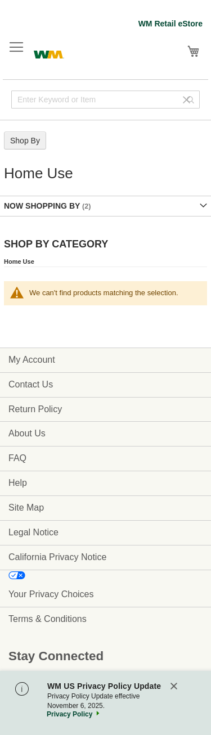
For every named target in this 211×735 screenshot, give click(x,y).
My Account (31, 359)
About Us (27, 433)
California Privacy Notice (57, 557)
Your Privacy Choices (50, 594)
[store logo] (49, 53)
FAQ (17, 458)
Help (17, 483)
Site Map (26, 507)
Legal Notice (33, 532)
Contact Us (30, 384)
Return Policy (35, 409)
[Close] (173, 686)
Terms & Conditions (47, 619)
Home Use (19, 261)
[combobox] (105, 100)
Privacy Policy (69, 714)
